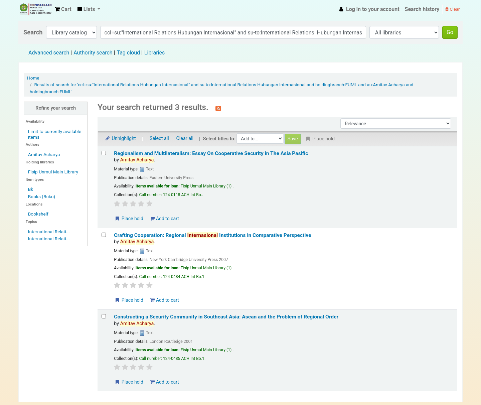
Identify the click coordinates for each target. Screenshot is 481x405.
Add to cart (164, 218)
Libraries (154, 52)
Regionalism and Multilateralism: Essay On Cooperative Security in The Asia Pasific (211, 153)
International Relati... (49, 231)
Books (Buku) (41, 196)
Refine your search (55, 108)
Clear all (184, 138)
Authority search (92, 52)
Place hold (128, 218)
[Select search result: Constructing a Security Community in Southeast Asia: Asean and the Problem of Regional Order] (104, 316)
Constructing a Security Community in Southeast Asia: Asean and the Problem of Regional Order (226, 317)
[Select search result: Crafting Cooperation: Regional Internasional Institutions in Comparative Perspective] (104, 235)
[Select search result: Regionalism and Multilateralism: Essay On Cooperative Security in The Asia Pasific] (104, 153)
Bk (30, 189)
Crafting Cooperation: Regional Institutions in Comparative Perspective (212, 235)
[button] (63, 9)
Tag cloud (128, 52)
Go (450, 32)
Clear (452, 9)
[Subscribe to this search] (218, 108)
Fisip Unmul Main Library (35, 9)
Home (33, 78)
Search (33, 32)
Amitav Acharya (44, 154)
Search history (422, 9)
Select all (159, 138)
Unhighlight (120, 138)
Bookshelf (38, 214)
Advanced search (48, 52)
